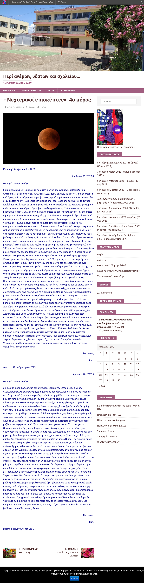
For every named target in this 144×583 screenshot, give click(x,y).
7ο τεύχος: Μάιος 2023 (109, 171)
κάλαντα (101, 260)
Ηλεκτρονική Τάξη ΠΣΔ (109, 415)
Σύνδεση (62, 2)
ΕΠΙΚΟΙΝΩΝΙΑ (9, 90)
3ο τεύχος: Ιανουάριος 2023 (111, 217)
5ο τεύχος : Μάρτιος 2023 (110, 190)
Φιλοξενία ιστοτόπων (108, 442)
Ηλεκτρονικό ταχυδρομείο (111, 420)
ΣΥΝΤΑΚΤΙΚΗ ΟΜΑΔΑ (31, 90)
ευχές (100, 254)
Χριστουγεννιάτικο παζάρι (110, 276)
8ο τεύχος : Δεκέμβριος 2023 (112, 162)
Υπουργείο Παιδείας (107, 436)
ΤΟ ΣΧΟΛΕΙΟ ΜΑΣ (68, 90)
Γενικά (32, 107)
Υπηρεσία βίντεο (105, 431)
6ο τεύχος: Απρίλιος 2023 (110, 181)
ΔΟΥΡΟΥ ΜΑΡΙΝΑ (15, 107)
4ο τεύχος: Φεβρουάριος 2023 (112, 208)
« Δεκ (102, 386)
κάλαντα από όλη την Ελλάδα (112, 265)
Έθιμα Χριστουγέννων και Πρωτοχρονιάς (118, 271)
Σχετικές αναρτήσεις (111, 330)
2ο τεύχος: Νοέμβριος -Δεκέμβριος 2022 (118, 226)
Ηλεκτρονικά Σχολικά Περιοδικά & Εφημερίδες (32, 2)
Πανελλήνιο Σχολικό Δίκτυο (111, 425)
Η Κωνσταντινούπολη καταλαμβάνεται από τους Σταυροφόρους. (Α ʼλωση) (114, 323)
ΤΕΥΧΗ (51, 90)
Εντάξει (74, 578)
